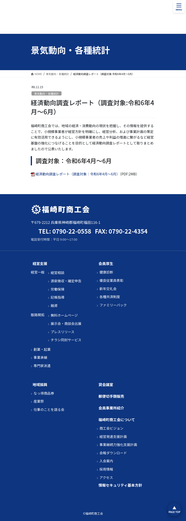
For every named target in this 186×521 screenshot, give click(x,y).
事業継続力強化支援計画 (118, 444)
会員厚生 (106, 263)
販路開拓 (37, 315)
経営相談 (57, 272)
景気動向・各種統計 (46, 93)
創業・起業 (42, 349)
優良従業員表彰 (111, 280)
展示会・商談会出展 (66, 323)
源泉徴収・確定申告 (66, 281)
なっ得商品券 (43, 393)
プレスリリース (62, 332)
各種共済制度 (109, 296)
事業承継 (40, 357)
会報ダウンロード (113, 453)
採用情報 (106, 469)
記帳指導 (57, 297)
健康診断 (106, 272)
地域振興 (40, 384)
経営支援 (40, 263)
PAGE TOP (174, 512)
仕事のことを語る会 (48, 409)
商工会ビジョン (111, 428)
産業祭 (38, 401)
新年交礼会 (107, 288)
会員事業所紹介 (111, 407)
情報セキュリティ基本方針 (120, 485)
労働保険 (57, 289)
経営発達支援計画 (113, 436)
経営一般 (37, 272)
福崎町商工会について (117, 419)
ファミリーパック (113, 305)
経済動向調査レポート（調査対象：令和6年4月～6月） (77, 173)
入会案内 (106, 461)
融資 (54, 305)
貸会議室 (106, 384)
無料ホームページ (64, 315)
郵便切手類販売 (111, 396)
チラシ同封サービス (66, 340)
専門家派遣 (42, 365)
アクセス (106, 477)
